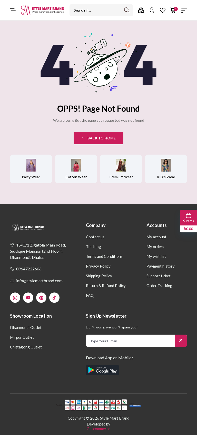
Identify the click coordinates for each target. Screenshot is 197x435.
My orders (155, 246)
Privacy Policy (98, 266)
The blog (93, 246)
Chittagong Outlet (26, 347)
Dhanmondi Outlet (26, 327)
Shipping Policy (99, 275)
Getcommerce (98, 428)
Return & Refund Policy (106, 285)
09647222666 (26, 268)
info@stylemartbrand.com (36, 280)
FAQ (90, 295)
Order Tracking (159, 285)
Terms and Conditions (104, 256)
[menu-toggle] (13, 10)
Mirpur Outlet (22, 337)
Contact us (95, 236)
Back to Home (98, 138)
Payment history (160, 266)
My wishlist (156, 256)
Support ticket (158, 275)
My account (156, 236)
